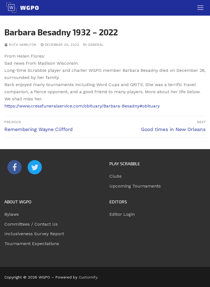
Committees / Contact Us (31, 224)
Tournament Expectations (31, 243)
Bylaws (11, 214)
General (93, 45)
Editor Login (122, 214)
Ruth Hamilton (20, 45)
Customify (88, 277)
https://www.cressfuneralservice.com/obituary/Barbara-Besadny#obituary (82, 106)
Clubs (115, 176)
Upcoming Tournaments (135, 186)
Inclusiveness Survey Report (34, 233)
